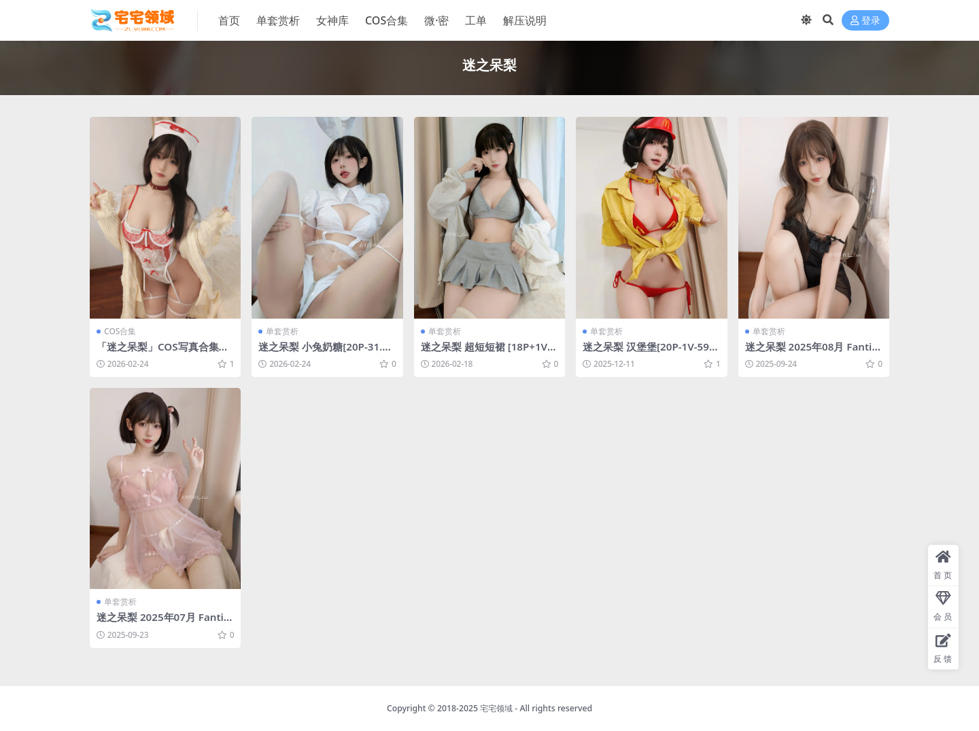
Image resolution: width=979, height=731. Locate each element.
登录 (865, 21)
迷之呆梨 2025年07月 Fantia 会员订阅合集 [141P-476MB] (163, 623)
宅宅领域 (496, 708)
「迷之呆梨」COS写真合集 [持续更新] (158, 353)
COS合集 (120, 331)
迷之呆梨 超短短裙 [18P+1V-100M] (489, 353)
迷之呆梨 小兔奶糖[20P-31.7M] (323, 353)
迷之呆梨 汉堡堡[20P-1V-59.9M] (650, 353)
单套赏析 (282, 331)
